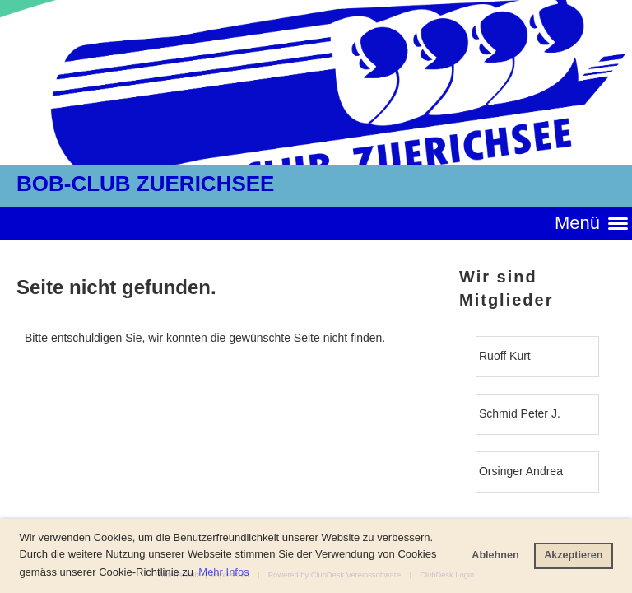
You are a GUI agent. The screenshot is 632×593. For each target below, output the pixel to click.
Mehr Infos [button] (223, 572)
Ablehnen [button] (495, 555)
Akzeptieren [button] (573, 555)
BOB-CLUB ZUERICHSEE (145, 183)
